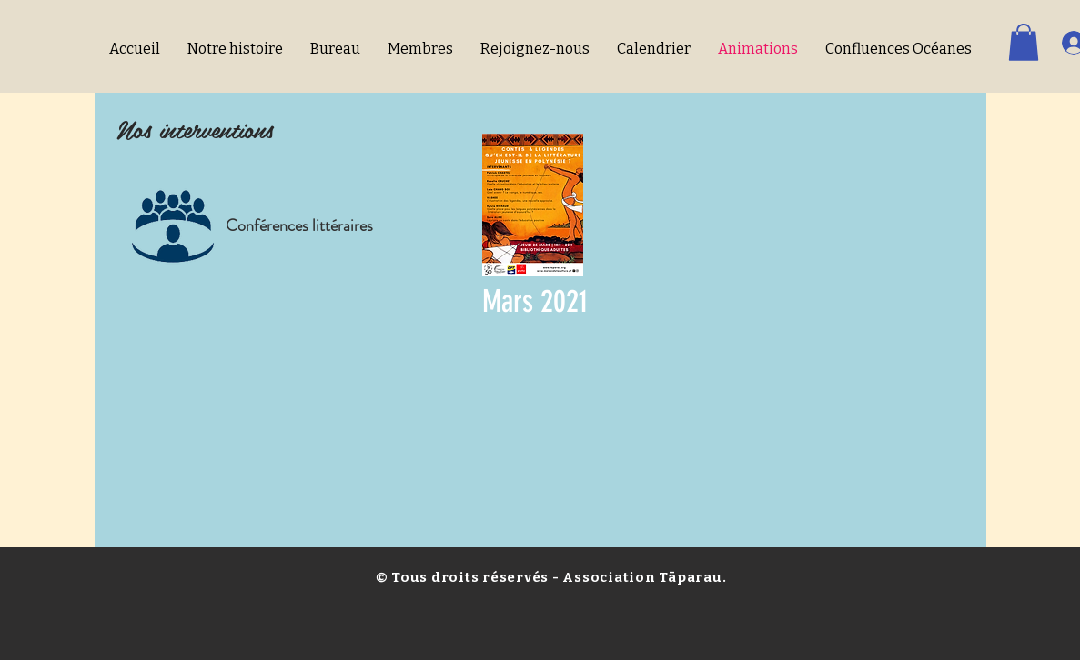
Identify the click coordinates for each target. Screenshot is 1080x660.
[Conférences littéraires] (299, 225)
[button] (1023, 42)
